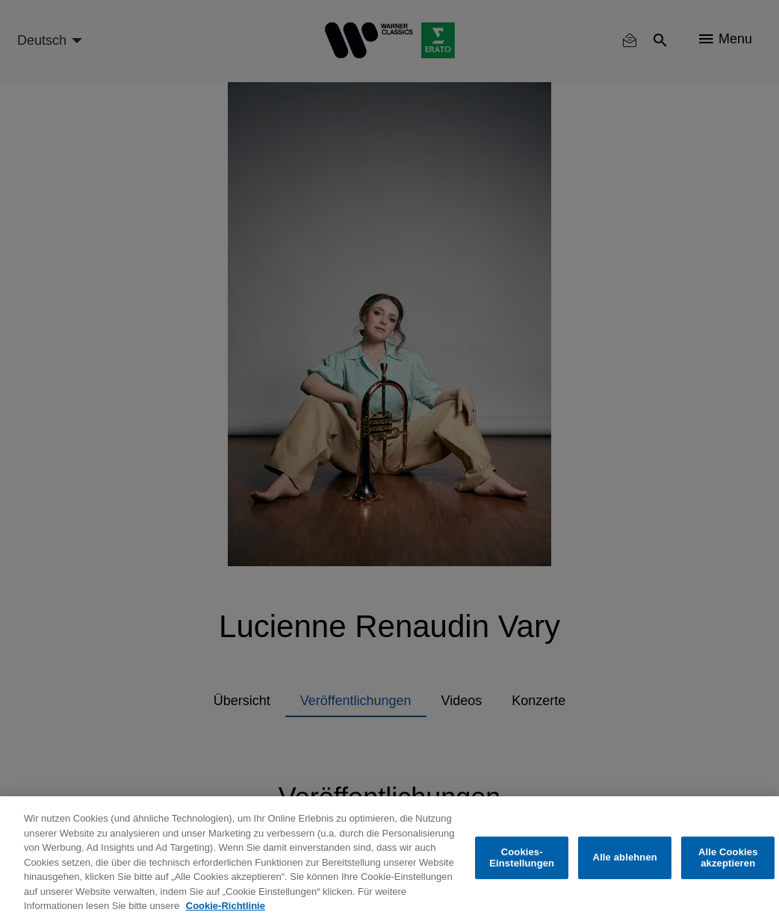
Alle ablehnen (625, 857)
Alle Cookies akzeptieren (728, 857)
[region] (389, 858)
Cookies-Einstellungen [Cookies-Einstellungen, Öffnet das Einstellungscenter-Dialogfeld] (521, 857)
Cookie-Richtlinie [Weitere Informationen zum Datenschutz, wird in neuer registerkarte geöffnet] (225, 905)
